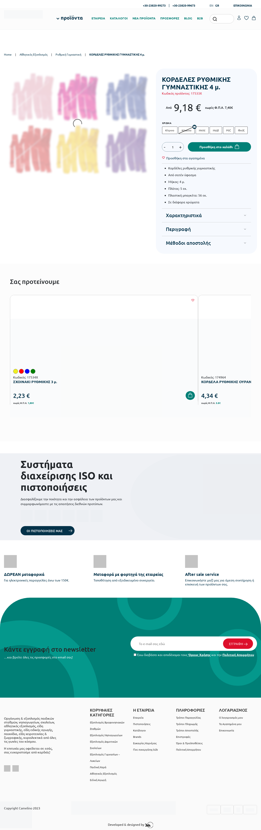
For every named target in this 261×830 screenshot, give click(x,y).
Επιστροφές (183, 736)
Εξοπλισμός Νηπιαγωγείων (106, 735)
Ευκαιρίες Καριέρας (145, 743)
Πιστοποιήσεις (141, 724)
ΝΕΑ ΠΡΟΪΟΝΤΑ (143, 18)
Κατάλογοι (139, 730)
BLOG (188, 18)
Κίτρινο (169, 130)
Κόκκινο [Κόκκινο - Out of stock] (186, 130)
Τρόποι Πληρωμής (187, 724)
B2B (200, 18)
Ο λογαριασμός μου (231, 717)
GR (217, 5)
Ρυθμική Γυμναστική (68, 54)
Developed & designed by (130, 825)
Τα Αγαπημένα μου (230, 724)
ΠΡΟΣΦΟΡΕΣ (169, 18)
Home (8, 54)
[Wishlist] (185, 158)
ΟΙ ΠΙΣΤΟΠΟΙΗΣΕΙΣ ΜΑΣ (45, 530)
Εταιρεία (138, 717)
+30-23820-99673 (183, 5)
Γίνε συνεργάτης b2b (145, 749)
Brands (137, 736)
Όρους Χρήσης (199, 655)
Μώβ (216, 130)
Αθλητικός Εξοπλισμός (34, 54)
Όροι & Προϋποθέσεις (189, 743)
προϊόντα (72, 17)
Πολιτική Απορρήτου (238, 655)
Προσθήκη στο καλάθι (216, 147)
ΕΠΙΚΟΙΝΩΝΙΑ (242, 5)
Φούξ (241, 130)
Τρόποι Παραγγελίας (188, 717)
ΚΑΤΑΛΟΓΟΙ (119, 18)
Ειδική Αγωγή (98, 780)
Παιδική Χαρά (98, 767)
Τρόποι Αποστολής (187, 730)
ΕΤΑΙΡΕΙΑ (98, 18)
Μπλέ (202, 130)
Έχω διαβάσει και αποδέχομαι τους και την (194, 655)
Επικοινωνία (226, 730)
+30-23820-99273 (154, 5)
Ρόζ (228, 130)
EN (211, 5)
